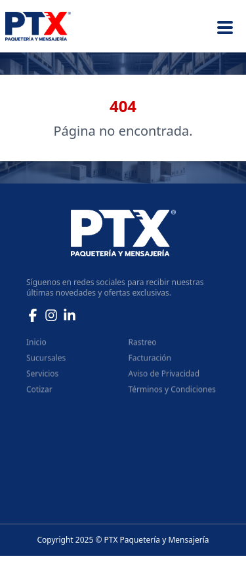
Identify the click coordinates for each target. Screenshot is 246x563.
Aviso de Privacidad (164, 377)
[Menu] (225, 26)
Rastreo (143, 345)
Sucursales (46, 361)
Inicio (36, 345)
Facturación (150, 361)
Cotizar (39, 392)
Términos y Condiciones (172, 392)
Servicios (42, 377)
